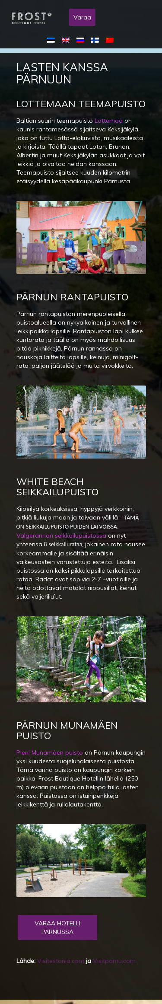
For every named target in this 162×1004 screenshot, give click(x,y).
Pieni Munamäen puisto (49, 752)
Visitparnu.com (114, 961)
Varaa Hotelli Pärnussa (57, 927)
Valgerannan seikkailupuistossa (61, 535)
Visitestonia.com (60, 961)
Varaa (82, 17)
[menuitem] (52, 40)
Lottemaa (109, 120)
